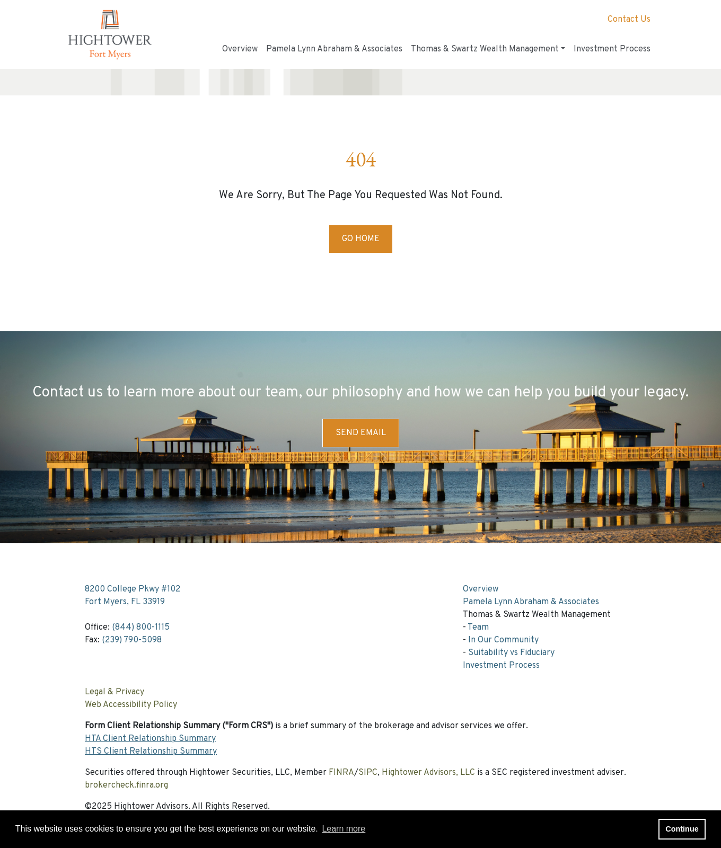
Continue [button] (681, 829)
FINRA (341, 772)
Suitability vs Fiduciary (511, 653)
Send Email (361, 433)
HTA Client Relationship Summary (150, 739)
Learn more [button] (343, 828)
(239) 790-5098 (132, 640)
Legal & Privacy (114, 692)
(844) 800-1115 (141, 627)
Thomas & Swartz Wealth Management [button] (485, 49)
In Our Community (503, 640)
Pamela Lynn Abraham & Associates (334, 49)
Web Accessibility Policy (131, 705)
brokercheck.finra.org (126, 785)
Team (478, 627)
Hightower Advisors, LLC (428, 772)
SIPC (367, 772)
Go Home (361, 239)
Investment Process (612, 49)
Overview (240, 49)
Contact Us (629, 19)
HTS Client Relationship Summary (151, 751)
